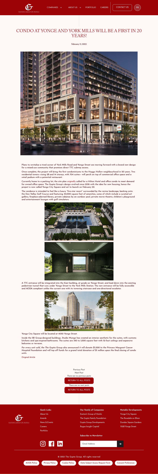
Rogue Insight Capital (89, 427)
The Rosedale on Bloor (130, 418)
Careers (43, 427)
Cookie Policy (68, 463)
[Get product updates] (98, 444)
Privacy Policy (50, 463)
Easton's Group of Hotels (91, 414)
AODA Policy (31, 463)
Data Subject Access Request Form (95, 463)
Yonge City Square (128, 414)
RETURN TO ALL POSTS (79, 381)
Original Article (28, 357)
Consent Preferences (126, 463)
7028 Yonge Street (128, 427)
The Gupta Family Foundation (93, 418)
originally (71, 182)
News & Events (46, 422)
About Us (44, 414)
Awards (43, 418)
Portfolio (44, 431)
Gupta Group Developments (92, 422)
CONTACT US (122, 7)
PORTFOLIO (90, 7)
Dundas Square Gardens (130, 422)
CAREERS (104, 7)
